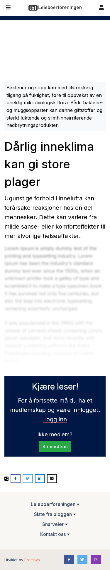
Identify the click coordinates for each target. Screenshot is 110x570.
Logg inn (55, 419)
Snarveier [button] (55, 524)
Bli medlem (55, 446)
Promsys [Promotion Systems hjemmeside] (32, 559)
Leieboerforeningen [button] (55, 504)
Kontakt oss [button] (55, 534)
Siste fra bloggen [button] (55, 514)
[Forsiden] (54, 7)
